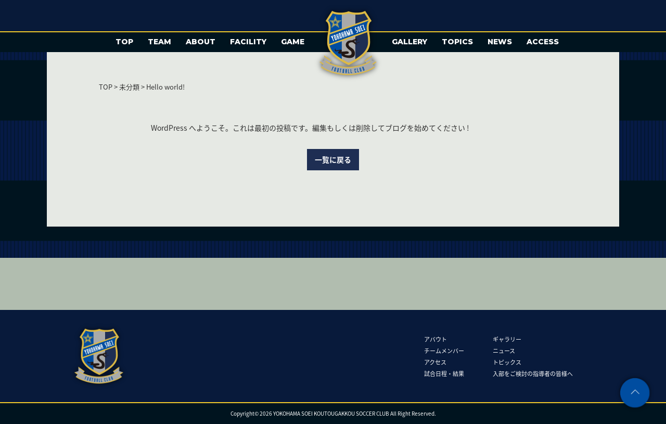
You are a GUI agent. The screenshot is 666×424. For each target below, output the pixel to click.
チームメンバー (444, 350)
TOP (124, 41)
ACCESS (543, 41)
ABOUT (200, 41)
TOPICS (457, 41)
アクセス (435, 361)
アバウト (435, 338)
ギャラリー (507, 338)
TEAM (159, 41)
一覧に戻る (333, 159)
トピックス (507, 361)
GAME (292, 41)
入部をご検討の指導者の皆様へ (533, 373)
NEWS (500, 41)
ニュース (504, 350)
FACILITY (248, 41)
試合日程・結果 (444, 373)
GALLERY (409, 41)
